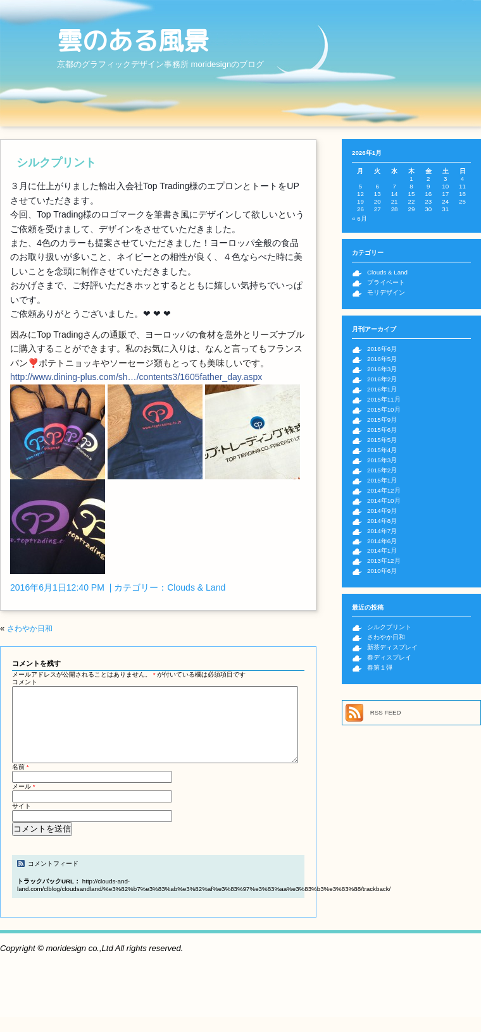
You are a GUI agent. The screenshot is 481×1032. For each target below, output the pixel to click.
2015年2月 (382, 470)
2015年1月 (382, 480)
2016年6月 (382, 348)
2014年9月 (382, 510)
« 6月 (359, 218)
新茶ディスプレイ (392, 647)
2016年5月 (382, 358)
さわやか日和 (30, 628)
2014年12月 (384, 490)
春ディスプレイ (389, 657)
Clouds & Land (196, 587)
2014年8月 (382, 520)
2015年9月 (382, 419)
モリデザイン (386, 292)
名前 (20, 781)
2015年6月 (382, 429)
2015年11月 (384, 399)
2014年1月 (382, 550)
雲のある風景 (133, 40)
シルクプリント (56, 162)
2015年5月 (382, 439)
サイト (21, 821)
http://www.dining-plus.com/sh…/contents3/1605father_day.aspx (136, 377)
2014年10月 (384, 500)
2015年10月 (384, 409)
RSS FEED (385, 712)
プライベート (386, 282)
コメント (24, 682)
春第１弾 (379, 667)
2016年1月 (382, 389)
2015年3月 (382, 460)
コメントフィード (53, 878)
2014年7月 (382, 530)
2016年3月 (382, 369)
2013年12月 (384, 560)
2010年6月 (382, 570)
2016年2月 (382, 379)
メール (23, 801)
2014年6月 (382, 541)
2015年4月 (382, 449)
